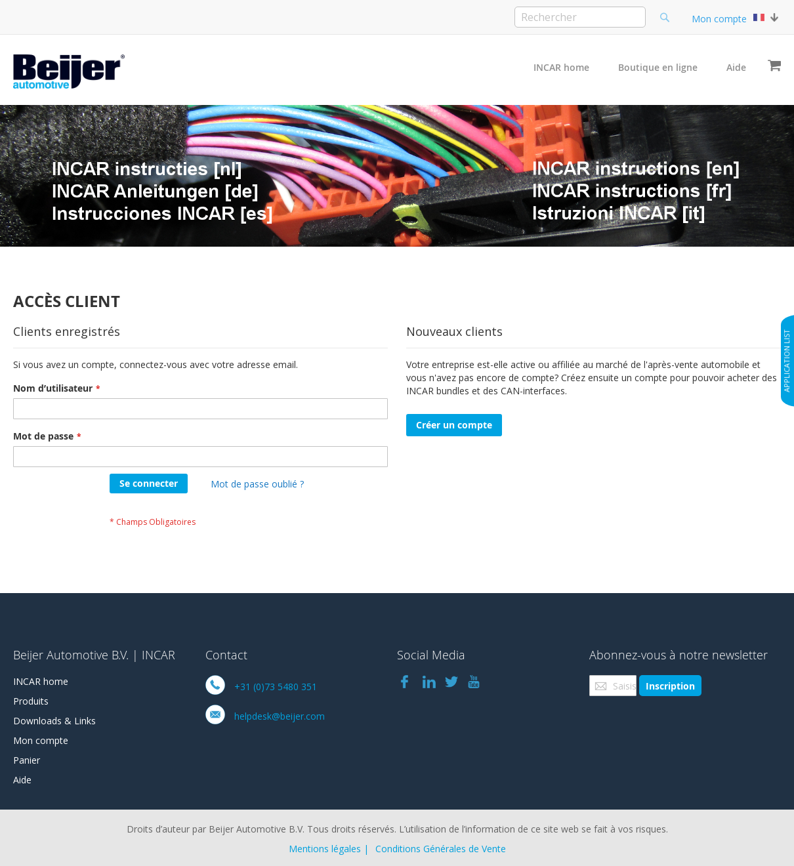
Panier (26, 760)
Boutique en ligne (658, 67)
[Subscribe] (670, 685)
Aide (736, 67)
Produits (31, 701)
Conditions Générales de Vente (440, 848)
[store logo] (69, 71)
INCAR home (561, 67)
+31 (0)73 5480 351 (275, 686)
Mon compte (719, 18)
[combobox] (580, 17)
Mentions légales (325, 848)
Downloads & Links (54, 720)
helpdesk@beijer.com (279, 716)
